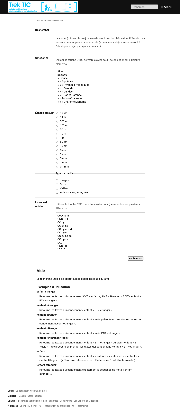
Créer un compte (38, 390)
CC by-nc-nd (100, 229)
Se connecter (22, 390)
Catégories (42, 58)
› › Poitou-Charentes (100, 98)
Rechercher (42, 30)
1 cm (63, 154)
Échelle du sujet (44, 112)
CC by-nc (100, 232)
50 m (63, 129)
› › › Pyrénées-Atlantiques (100, 85)
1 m (62, 137)
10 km (63, 113)
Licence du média (41, 204)
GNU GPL (100, 219)
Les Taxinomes (50, 400)
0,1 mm (64, 166)
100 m (64, 125)
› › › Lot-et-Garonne (100, 95)
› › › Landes (100, 91)
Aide (100, 71)
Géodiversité (66, 400)
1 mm (63, 162)
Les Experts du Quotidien (86, 400)
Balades (100, 74)
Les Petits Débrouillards (30, 400)
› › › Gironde (100, 88)
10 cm (63, 146)
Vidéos (64, 188)
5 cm (63, 150)
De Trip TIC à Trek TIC (30, 406)
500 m (64, 121)
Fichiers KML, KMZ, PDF (74, 192)
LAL (100, 242)
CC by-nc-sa (100, 236)
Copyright (100, 215)
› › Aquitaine (100, 81)
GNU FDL (100, 246)
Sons (63, 184)
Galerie (22, 396)
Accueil (40, 21)
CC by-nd (100, 225)
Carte (30, 396)
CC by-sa (100, 239)
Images (64, 180)
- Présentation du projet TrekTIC (58, 406)
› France (100, 78)
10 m (63, 133)
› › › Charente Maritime (100, 101)
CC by (100, 222)
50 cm (63, 141)
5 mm (63, 158)
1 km (63, 117)
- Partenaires (81, 406)
